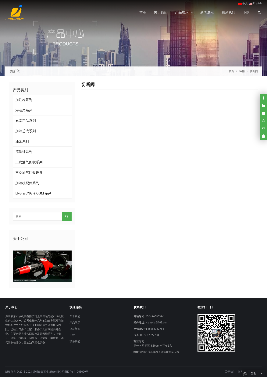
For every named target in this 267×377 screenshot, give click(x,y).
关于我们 (74, 316)
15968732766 (155, 328)
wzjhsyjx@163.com (156, 322)
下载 (72, 335)
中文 (243, 3)
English (255, 3)
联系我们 (74, 341)
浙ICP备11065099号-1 (77, 371)
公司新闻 (74, 328)
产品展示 (74, 322)
